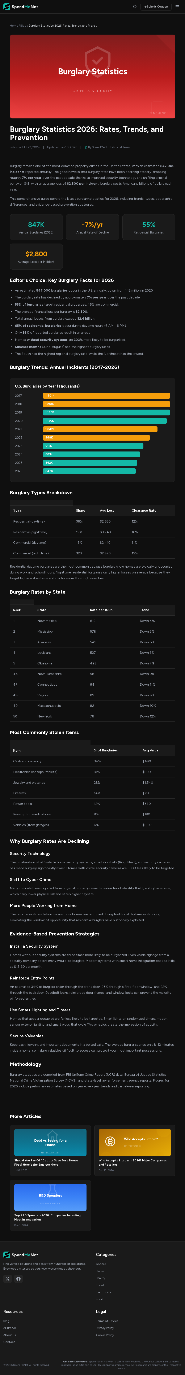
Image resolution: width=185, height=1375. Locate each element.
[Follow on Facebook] (18, 1279)
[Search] (135, 6)
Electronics (103, 1292)
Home (14, 25)
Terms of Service (107, 1321)
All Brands (10, 1328)
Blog (23, 25)
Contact (9, 1342)
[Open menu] (177, 7)
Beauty (100, 1278)
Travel (100, 1285)
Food (99, 1299)
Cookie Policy (105, 1335)
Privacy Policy (105, 1328)
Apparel (101, 1264)
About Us (9, 1335)
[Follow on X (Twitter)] (7, 1279)
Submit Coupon (156, 6)
